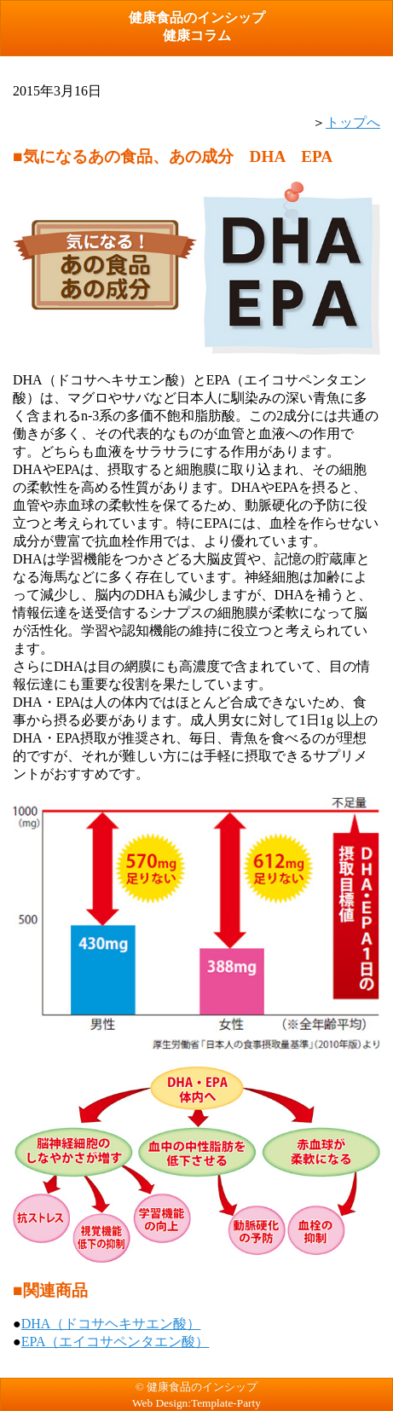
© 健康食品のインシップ (196, 1386)
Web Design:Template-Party (196, 1403)
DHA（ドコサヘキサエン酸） (111, 1323)
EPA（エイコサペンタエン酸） (115, 1341)
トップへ (353, 122)
